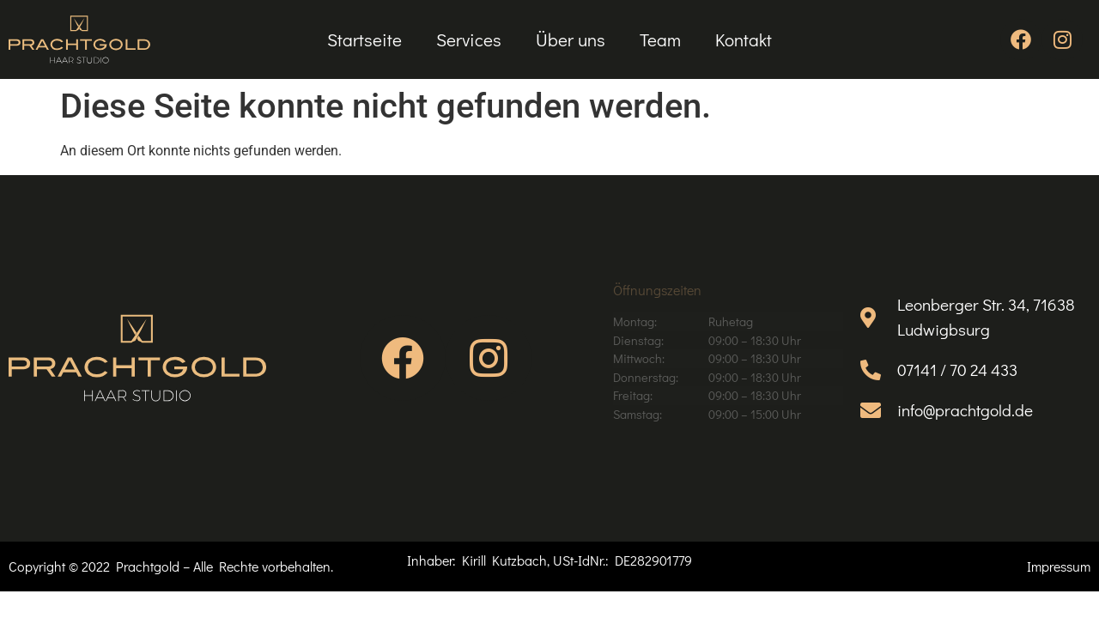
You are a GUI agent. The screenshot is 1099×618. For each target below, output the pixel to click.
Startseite (364, 39)
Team (660, 39)
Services (468, 39)
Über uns (570, 39)
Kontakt (743, 39)
